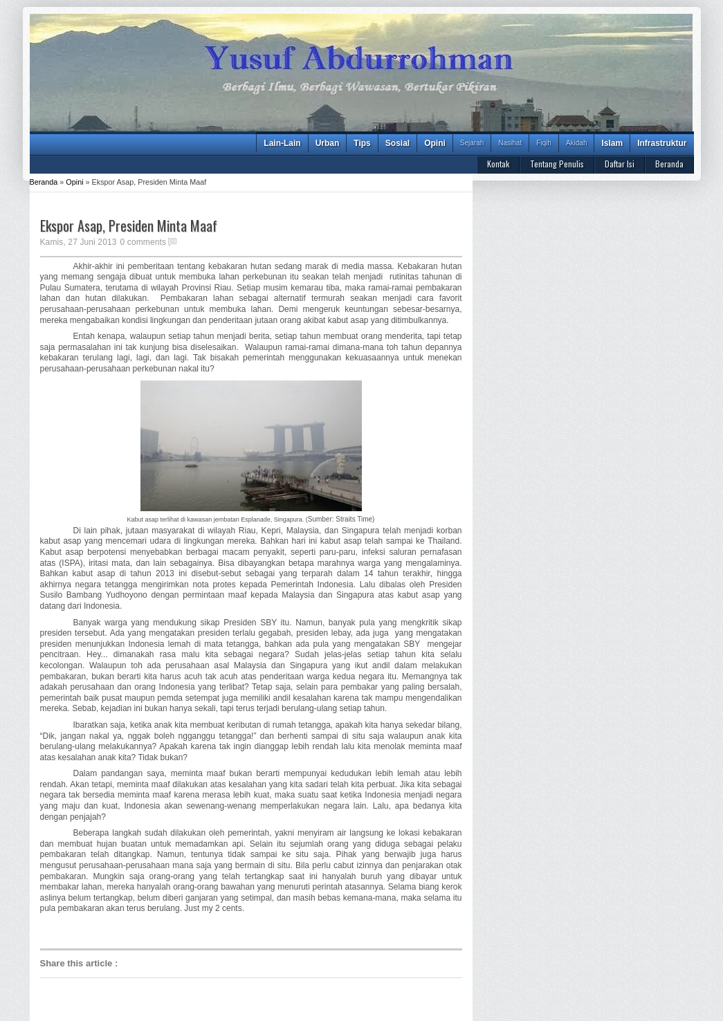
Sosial (397, 143)
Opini (435, 143)
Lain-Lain (282, 143)
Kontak (498, 163)
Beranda (669, 163)
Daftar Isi (619, 163)
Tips (362, 143)
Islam (612, 143)
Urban (327, 143)
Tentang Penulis (557, 163)
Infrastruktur (661, 143)
